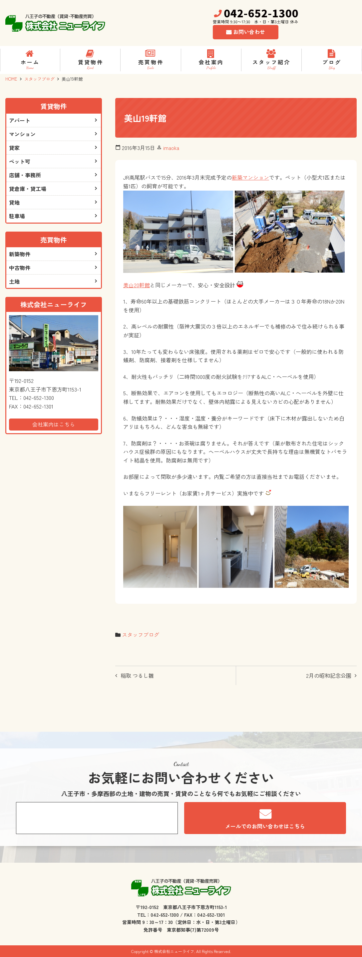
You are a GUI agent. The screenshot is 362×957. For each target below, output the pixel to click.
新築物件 (19, 254)
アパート (19, 120)
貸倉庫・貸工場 (27, 189)
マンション (22, 134)
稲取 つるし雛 (137, 675)
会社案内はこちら (53, 424)
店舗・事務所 (25, 175)
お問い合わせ (249, 32)
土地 (14, 281)
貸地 (14, 202)
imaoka (171, 148)
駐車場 (17, 216)
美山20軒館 (136, 285)
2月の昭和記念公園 (328, 675)
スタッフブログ (39, 79)
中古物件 (19, 268)
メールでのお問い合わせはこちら (265, 826)
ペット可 (19, 161)
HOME (11, 79)
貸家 (14, 148)
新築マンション (250, 177)
